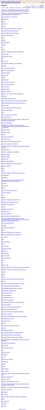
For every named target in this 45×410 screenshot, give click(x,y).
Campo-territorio (4, 75)
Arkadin (2, 37)
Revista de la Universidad (6, 313)
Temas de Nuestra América (7, 359)
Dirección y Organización (6, 122)
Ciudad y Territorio (5, 86)
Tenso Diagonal (4, 361)
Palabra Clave (4, 251)
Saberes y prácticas (5, 352)
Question (3, 274)
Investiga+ (3, 206)
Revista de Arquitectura (6, 295)
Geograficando (4, 177)
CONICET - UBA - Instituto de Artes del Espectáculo (12, 93)
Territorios (3, 364)
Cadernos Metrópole (5, 72)
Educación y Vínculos (5, 132)
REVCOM (3, 281)
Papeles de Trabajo (5, 255)
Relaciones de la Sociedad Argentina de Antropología (12, 279)
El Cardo (3, 134)
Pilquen (2, 260)
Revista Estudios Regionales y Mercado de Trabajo (12, 332)
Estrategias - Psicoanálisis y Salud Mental (10, 151)
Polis (2, 262)
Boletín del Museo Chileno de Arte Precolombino (11, 63)
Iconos (2, 195)
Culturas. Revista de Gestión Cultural (9, 114)
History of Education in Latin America (9, 190)
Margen (2, 230)
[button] (43, 2)
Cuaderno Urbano (5, 105)
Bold (2, 58)
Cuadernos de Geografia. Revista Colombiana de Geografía (14, 100)
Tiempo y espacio (5, 371)
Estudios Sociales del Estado (7, 161)
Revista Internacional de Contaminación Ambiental (12, 337)
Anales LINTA (4, 23)
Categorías (12, 7)
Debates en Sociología (6, 117)
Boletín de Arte (4, 61)
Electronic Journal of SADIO (7, 136)
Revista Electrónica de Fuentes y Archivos (10, 325)
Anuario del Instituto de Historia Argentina (10, 33)
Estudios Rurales (4, 158)
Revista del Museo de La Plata (7, 318)
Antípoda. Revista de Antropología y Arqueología (11, 28)
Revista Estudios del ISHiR (7, 330)
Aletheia (3, 21)
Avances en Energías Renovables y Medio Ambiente (12, 51)
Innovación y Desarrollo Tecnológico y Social (10, 199)
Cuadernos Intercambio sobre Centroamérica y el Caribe (13, 103)
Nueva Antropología (5, 241)
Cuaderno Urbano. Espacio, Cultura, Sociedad (11, 107)
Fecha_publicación (40, 7)
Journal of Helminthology (6, 213)
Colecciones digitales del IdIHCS (8, 1)
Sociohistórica (4, 354)
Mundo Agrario (4, 237)
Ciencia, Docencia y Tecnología (8, 82)
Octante (3, 244)
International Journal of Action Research (9, 202)
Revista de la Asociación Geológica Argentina (11, 306)
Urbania (3, 399)
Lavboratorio (4, 225)
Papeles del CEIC (5, 253)
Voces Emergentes (5, 401)
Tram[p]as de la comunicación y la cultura (10, 381)
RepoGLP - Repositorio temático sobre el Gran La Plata (11, 2)
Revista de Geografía (5, 304)
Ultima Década (4, 392)
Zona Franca (4, 403)
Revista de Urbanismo (6, 320)
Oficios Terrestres (5, 246)
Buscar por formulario (34, 6)
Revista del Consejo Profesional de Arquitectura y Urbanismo (14, 316)
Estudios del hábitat (5, 154)
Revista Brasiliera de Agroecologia (8, 290)
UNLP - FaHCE (4, 394)
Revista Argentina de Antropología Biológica (10, 285)
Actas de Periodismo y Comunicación (9, 16)
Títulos (7, 7)
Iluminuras (3, 197)
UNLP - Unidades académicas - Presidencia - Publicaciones (14, 396)
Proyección (3, 271)
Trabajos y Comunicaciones (7, 376)
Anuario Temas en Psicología (7, 35)
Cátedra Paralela (4, 79)
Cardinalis (3, 77)
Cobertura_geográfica (26, 7)
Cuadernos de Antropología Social (8, 98)
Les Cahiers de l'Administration (7, 227)
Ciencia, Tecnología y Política (7, 84)
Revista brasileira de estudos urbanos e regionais (11, 288)
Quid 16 (3, 276)
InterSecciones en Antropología (8, 204)
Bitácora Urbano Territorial (6, 56)
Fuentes (33, 7)
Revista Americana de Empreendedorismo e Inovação (12, 283)
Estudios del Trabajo (5, 156)
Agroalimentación (5, 19)
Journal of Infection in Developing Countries (10, 216)
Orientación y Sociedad (6, 248)
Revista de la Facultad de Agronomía (9, 309)
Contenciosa (4, 96)
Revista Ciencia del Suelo (6, 292)
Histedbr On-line (4, 185)
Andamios (3, 26)
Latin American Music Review (7, 223)
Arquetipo (3, 40)
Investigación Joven (5, 211)
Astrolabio (3, 44)
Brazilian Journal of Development (8, 68)
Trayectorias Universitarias (7, 389)
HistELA (3, 188)
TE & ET (3, 357)
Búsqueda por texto (28, 6)
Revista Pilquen (4, 345)
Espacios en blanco (5, 149)
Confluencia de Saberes (6, 91)
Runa (2, 350)
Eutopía (3, 168)
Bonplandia (3, 65)
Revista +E (3, 323)
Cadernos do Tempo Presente (7, 70)
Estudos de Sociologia (6, 165)
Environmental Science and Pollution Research (11, 141)
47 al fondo (3, 405)
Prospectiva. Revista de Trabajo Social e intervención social (14, 269)
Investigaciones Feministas (7, 209)
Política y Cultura (4, 265)
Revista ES (3, 327)
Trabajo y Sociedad (5, 379)
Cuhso (2, 112)
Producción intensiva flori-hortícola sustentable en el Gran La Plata (15, 267)
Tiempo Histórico (4, 368)
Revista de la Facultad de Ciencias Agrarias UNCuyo (12, 311)
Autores (3, 7)
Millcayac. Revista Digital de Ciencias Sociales (11, 234)
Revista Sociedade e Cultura (7, 347)
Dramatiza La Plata (5, 129)
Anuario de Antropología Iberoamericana (9, 30)
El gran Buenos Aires (5, 139)
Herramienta (4, 183)
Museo (2, 239)
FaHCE (2, 170)
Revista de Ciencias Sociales (7, 300)
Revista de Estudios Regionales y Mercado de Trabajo (12, 302)
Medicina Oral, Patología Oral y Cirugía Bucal (11, 232)
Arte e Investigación (5, 42)
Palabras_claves (18, 7)
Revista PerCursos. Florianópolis (8, 343)
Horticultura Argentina (5, 192)
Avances (3, 49)
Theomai (3, 366)
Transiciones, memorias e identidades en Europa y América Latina (15, 387)
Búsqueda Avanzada (41, 6)
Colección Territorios (5, 89)
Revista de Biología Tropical (7, 297)
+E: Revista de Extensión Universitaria (9, 143)
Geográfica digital (5, 175)
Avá (2, 47)
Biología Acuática (5, 54)
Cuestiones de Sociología (6, 110)
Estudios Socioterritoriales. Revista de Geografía (11, 163)
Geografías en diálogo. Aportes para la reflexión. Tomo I (13, 172)
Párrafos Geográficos (5, 257)
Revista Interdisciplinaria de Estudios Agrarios (11, 334)
